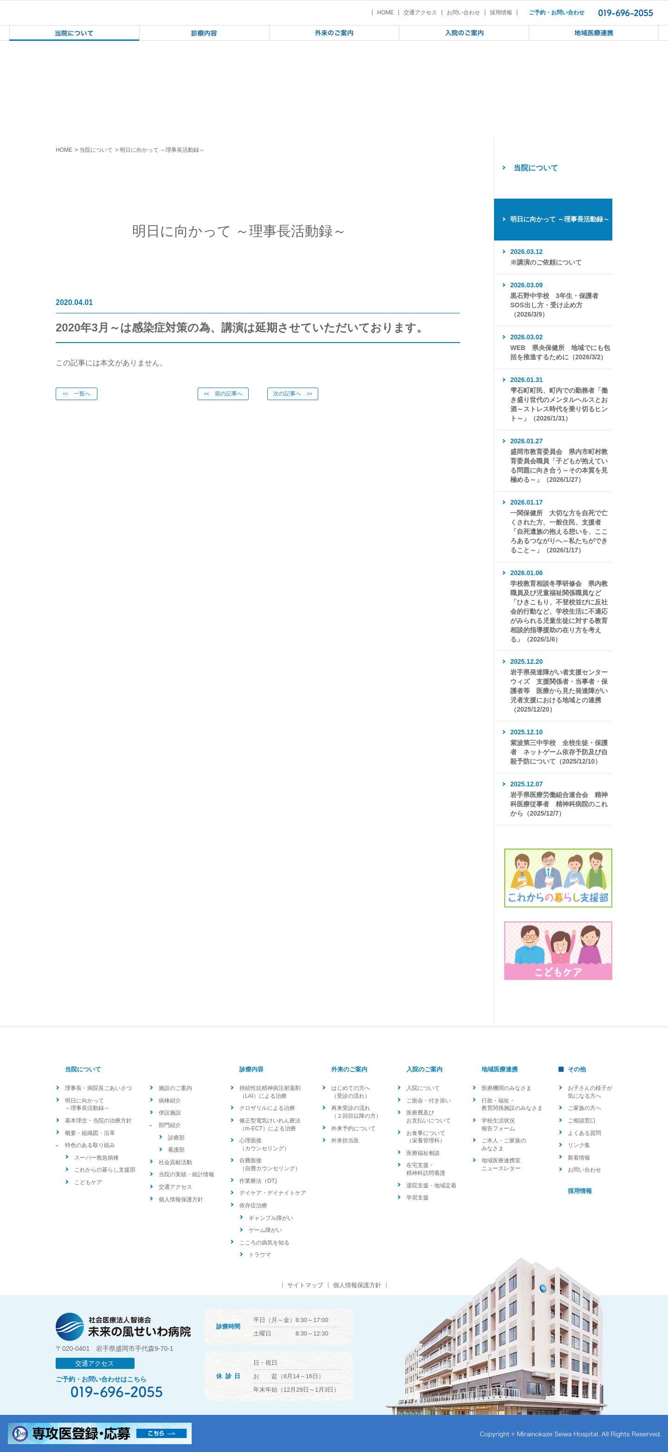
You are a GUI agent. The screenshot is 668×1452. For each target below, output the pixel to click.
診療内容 (251, 1069)
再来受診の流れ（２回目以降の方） (356, 1112)
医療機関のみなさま (507, 1088)
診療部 (176, 1137)
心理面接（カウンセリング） (264, 1144)
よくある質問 (584, 1133)
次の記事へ (292, 393)
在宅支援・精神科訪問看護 (425, 1169)
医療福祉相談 (423, 1153)
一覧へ (76, 393)
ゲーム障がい (265, 1230)
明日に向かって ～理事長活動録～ (87, 1104)
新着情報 (579, 1157)
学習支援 (417, 1197)
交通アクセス (420, 12)
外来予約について (353, 1128)
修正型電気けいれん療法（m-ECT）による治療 (270, 1124)
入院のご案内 (424, 1069)
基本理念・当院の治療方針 (98, 1120)
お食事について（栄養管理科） (425, 1137)
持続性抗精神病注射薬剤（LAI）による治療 (270, 1092)
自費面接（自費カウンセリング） (270, 1164)
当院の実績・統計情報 (186, 1174)
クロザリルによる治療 (267, 1108)
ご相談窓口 (582, 1120)
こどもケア (88, 1182)
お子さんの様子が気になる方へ (590, 1092)
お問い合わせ (463, 12)
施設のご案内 (175, 1088)
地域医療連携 (500, 1069)
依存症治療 (253, 1205)
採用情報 (501, 12)
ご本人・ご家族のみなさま (504, 1144)
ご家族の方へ (584, 1108)
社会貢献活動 (175, 1162)
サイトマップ (305, 1285)
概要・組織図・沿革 (90, 1133)
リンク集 (579, 1145)
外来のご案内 (349, 1069)
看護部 (176, 1150)
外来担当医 (345, 1140)
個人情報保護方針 (181, 1199)
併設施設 (170, 1112)
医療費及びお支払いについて (428, 1116)
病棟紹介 (170, 1100)
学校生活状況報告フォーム (498, 1124)
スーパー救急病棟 (96, 1157)
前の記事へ (223, 393)
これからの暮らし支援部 (104, 1170)
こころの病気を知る (264, 1242)
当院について (96, 150)
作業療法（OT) (258, 1181)
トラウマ (260, 1254)
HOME (385, 12)
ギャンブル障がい (271, 1218)
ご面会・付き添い (428, 1100)
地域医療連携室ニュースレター (501, 1164)
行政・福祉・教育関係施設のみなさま (512, 1104)
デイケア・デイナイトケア (272, 1193)
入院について (423, 1088)
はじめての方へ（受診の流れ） (350, 1092)
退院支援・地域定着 (431, 1185)
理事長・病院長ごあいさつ (98, 1088)
